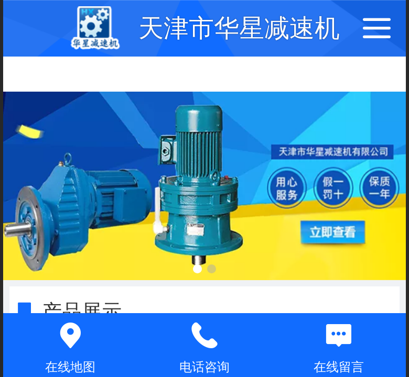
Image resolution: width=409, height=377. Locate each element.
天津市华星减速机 (239, 28)
